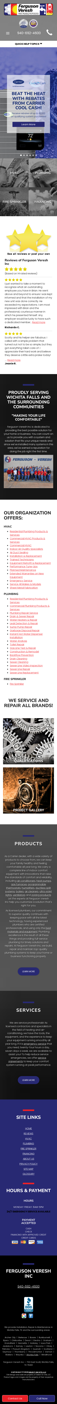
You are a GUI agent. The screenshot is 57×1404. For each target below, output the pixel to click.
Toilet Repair (17, 644)
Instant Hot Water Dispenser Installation (26, 635)
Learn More (28, 124)
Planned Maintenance (23, 570)
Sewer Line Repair (20, 669)
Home (28, 1128)
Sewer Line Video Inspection (26, 665)
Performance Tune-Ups (24, 566)
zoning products (41, 895)
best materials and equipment (29, 929)
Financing (29, 1153)
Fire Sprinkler (14, 202)
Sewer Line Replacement (24, 672)
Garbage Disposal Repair (25, 630)
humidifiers (28, 888)
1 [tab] (21, 156)
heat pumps (43, 881)
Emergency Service (21, 580)
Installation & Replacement (26, 556)
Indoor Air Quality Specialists (26, 549)
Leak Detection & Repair (24, 623)
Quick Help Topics (28, 44)
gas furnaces (19, 884)
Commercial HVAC (20, 545)
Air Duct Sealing (19, 552)
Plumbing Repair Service (24, 613)
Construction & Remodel (24, 651)
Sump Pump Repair (21, 627)
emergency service (35, 1044)
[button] (28, 971)
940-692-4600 (28, 1286)
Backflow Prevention (22, 655)
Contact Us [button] (15, 1398)
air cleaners (31, 891)
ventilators (19, 895)
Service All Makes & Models (25, 584)
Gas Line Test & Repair (23, 648)
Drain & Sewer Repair (22, 616)
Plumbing (28, 1143)
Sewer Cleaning (19, 662)
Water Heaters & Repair (23, 620)
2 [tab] (24, 156)
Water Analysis (18, 641)
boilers (20, 891)
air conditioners (26, 881)
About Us (28, 1159)
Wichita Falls (32, 1354)
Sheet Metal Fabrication (24, 588)
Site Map (28, 1169)
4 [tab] (30, 156)
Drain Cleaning (18, 658)
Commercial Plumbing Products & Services (30, 607)
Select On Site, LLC (37, 1372)
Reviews (28, 1133)
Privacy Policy (28, 1164)
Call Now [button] (42, 1398)
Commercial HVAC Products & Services (27, 540)
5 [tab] (33, 156)
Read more (38, 322)
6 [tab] (36, 156)
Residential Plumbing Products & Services (29, 533)
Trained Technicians (22, 559)
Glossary (29, 1174)
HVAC (14, 173)
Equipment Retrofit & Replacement (30, 563)
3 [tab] (27, 156)
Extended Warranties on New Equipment (27, 575)
